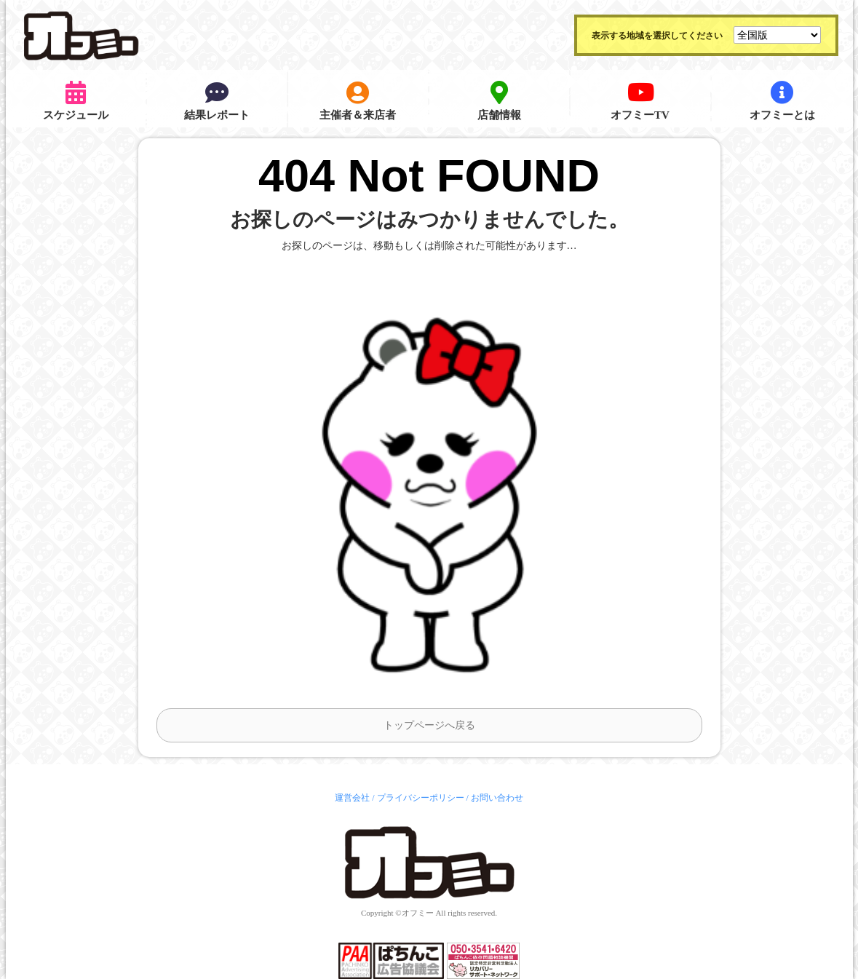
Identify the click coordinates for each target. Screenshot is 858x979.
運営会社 (352, 798)
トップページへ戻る (429, 725)
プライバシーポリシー (420, 798)
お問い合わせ (497, 798)
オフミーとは (782, 101)
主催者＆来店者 (357, 101)
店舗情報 (499, 101)
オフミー (418, 912)
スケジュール (75, 101)
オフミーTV (640, 101)
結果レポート (217, 101)
